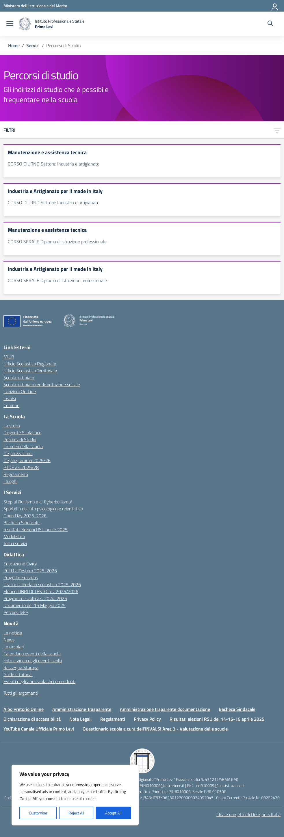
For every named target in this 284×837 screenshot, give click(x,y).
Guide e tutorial (18, 674)
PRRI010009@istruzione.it (161, 785)
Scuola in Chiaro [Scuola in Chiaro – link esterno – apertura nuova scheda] (18, 377)
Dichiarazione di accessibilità (32, 718)
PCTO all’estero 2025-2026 (30, 570)
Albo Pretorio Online (23, 709)
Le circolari (13, 646)
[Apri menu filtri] (277, 130)
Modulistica (14, 536)
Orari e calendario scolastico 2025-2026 (42, 584)
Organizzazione (18, 453)
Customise (38, 813)
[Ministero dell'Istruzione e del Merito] (35, 6)
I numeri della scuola (23, 446)
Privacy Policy (147, 718)
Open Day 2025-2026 (25, 515)
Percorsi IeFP (15, 612)
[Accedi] (275, 6)
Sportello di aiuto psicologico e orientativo (43, 508)
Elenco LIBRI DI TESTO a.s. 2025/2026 (40, 591)
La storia (11, 425)
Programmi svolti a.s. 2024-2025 (35, 598)
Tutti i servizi (15, 543)
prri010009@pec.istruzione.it (220, 785)
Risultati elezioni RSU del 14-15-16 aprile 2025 (217, 718)
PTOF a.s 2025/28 (21, 467)
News (8, 639)
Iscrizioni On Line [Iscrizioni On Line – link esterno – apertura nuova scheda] (19, 391)
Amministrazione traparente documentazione (165, 709)
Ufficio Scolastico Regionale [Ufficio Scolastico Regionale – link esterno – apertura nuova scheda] (29, 363)
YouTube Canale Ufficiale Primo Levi (38, 728)
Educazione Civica (20, 563)
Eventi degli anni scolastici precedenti (39, 681)
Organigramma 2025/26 (27, 460)
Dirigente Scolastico (22, 432)
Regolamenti (15, 474)
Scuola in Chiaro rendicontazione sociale (41, 384)
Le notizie (12, 632)
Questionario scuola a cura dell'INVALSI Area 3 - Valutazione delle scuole (155, 728)
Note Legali (80, 718)
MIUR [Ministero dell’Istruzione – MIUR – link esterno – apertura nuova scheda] (8, 356)
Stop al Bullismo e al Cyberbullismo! (37, 501)
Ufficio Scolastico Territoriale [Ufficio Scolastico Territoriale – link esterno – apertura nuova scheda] (30, 370)
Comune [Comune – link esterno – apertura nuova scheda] (11, 405)
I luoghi (10, 481)
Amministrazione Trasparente (81, 709)
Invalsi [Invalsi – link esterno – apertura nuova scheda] (9, 398)
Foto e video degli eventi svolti (32, 660)
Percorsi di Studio (19, 439)
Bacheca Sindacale (21, 522)
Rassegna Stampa (20, 667)
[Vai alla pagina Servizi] (33, 45)
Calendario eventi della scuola (32, 653)
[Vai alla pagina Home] (14, 45)
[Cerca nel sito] (270, 24)
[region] (75, 795)
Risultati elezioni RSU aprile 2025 (35, 529)
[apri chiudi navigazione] (9, 24)
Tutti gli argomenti (20, 692)
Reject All (76, 813)
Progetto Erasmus (20, 577)
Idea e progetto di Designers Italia (248, 814)
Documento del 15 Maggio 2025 (34, 605)
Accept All (113, 813)
